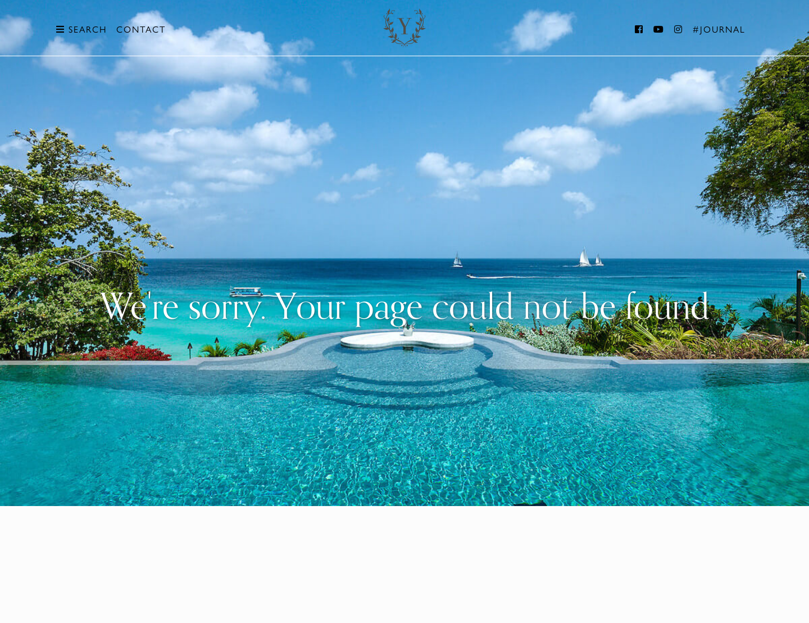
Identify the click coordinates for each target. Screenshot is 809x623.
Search (81, 28)
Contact (141, 28)
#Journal (719, 28)
